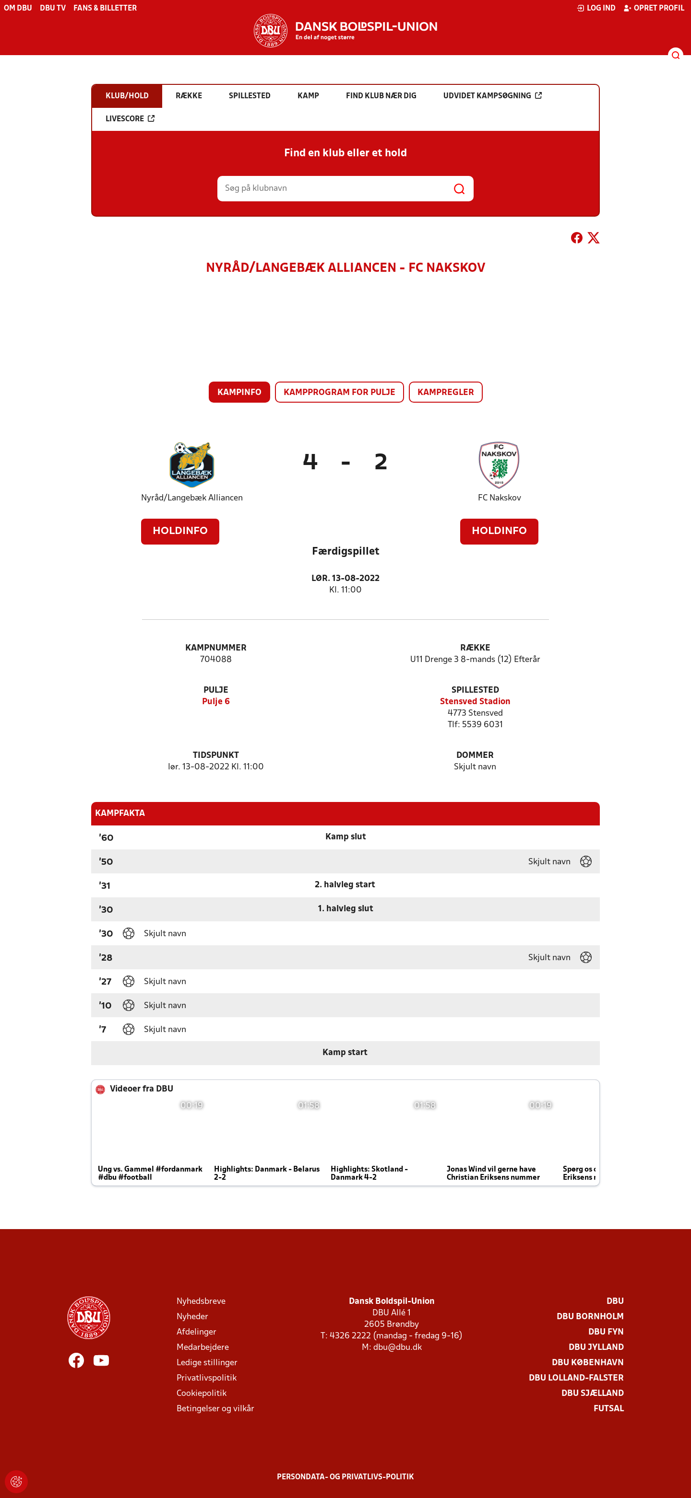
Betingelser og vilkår (215, 1409)
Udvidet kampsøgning (492, 96)
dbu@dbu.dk (397, 1348)
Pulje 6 (216, 702)
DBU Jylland (596, 1348)
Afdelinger (196, 1332)
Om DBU (18, 8)
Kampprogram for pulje (339, 393)
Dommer (475, 756)
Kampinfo (239, 393)
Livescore (130, 119)
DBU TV (53, 8)
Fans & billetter (105, 8)
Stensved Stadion (475, 702)
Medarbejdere (203, 1348)
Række (475, 648)
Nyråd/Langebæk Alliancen (192, 498)
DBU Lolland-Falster (576, 1378)
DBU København (588, 1363)
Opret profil (653, 8)
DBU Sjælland (592, 1394)
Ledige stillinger (207, 1363)
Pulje (215, 690)
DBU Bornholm (590, 1317)
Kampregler (445, 393)
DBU (615, 1302)
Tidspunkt (216, 756)
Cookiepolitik (201, 1394)
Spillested (475, 690)
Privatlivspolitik (207, 1378)
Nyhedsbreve (201, 1302)
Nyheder (192, 1317)
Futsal (609, 1409)
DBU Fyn (606, 1332)
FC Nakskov (499, 498)
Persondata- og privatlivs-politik (345, 1477)
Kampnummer (216, 648)
